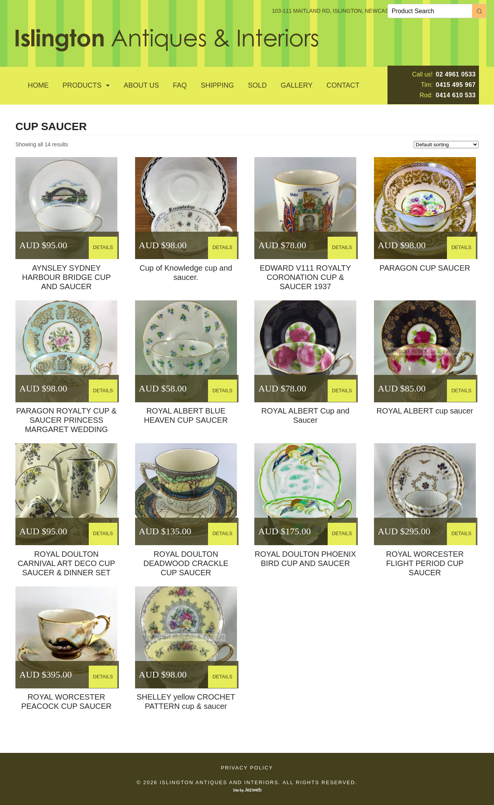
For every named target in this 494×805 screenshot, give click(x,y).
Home (38, 85)
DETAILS (104, 244)
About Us (141, 85)
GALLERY (297, 85)
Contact (343, 85)
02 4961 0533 (456, 74)
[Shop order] (446, 144)
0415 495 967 (456, 84)
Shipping (217, 85)
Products (82, 85)
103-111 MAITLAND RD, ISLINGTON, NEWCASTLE (335, 11)
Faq (180, 85)
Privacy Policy (247, 768)
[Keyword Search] (430, 11)
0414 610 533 (456, 95)
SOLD (257, 85)
